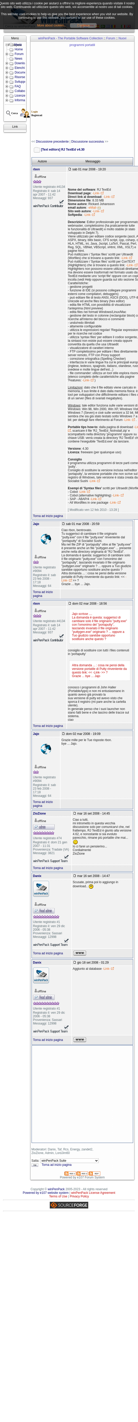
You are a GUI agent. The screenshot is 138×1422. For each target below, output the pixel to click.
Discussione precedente (52, 141)
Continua (83, 25)
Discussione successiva (87, 141)
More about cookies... (52, 25)
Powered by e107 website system (46, 1193)
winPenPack (56, 1189)
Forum (110, 38)
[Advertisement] (56, 91)
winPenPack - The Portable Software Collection (70, 38)
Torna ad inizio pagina (48, 516)
